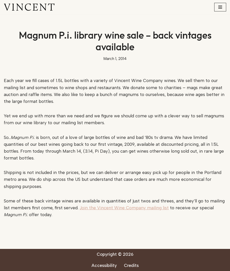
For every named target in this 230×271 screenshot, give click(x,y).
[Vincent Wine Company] (29, 7)
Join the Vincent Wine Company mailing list (124, 207)
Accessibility (104, 265)
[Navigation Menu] (220, 7)
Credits (131, 265)
